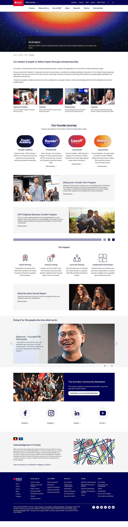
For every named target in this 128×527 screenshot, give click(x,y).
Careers (18, 494)
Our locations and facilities (105, 496)
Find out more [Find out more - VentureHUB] (103, 166)
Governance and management (103, 485)
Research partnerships (87, 488)
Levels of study (35, 482)
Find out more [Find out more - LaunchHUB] (77, 164)
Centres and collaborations (68, 485)
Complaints (69, 507)
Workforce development (88, 482)
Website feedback (58, 507)
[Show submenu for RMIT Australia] (37, 2)
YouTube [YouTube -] (102, 423)
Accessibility (48, 507)
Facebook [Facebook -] (25, 423)
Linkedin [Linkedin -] (76, 423)
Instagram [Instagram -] (51, 423)
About (67, 8)
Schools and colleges (104, 493)
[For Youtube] (109, 507)
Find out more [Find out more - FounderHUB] (51, 166)
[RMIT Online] (101, 2)
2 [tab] (106, 365)
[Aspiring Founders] (25, 96)
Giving (83, 495)
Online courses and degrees (36, 485)
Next (116, 343)
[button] (113, 2)
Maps (17, 491)
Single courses (35, 488)
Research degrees (69, 491)
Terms (36, 507)
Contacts (18, 496)
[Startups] (51, 96)
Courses (32, 8)
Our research (68, 482)
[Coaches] (103, 96)
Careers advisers (36, 498)
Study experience (52, 482)
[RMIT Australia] (30, 2)
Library (18, 489)
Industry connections (53, 492)
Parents (33, 496)
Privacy (41, 507)
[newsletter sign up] (84, 393)
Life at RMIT (56, 8)
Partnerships (67, 488)
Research (76, 8)
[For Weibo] (113, 507)
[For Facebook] (93, 507)
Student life (50, 484)
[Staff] (87, 2)
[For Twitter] (97, 507)
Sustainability (102, 491)
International (98, 8)
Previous (11, 343)
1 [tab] (105, 365)
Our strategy (101, 482)
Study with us (44, 8)
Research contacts (69, 496)
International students (37, 493)
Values (100, 488)
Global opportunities (53, 489)
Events (18, 486)
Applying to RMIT (36, 491)
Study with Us (35, 478)
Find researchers (69, 493)
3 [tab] (107, 365)
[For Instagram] (101, 507)
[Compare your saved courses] (109, 2)
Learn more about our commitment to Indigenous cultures (32, 465)
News (17, 484)
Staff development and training (88, 485)
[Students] (74, 2)
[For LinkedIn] (105, 507)
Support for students (53, 487)
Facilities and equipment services (88, 491)
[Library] (92, 2)
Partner (86, 8)
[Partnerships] (77, 96)
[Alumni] (81, 2)
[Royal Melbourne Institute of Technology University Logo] (18, 3)
